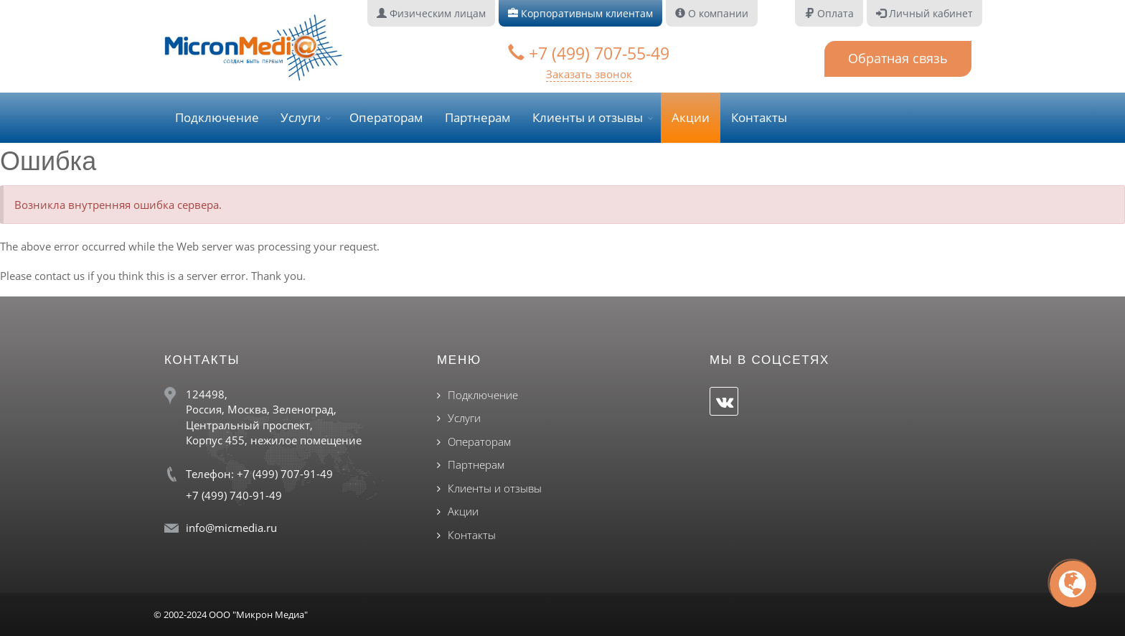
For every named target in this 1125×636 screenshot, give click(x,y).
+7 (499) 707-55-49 (588, 53)
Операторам (386, 117)
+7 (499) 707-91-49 (285, 474)
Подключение (217, 117)
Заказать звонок (589, 74)
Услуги (301, 117)
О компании (711, 13)
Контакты (759, 117)
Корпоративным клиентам (580, 13)
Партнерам (478, 117)
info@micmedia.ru (231, 527)
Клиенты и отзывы (587, 117)
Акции (691, 117)
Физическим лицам (431, 13)
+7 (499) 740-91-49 (234, 495)
